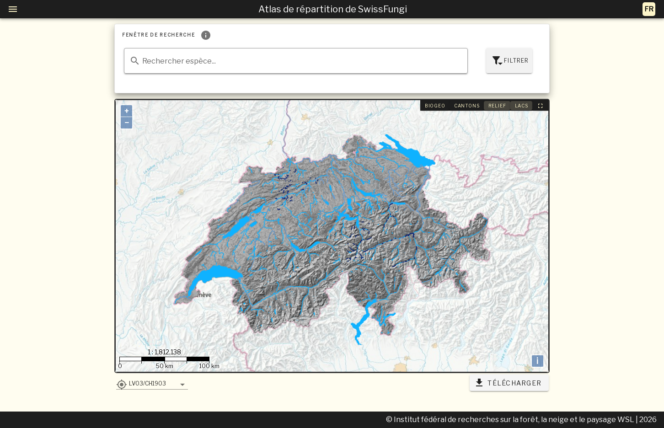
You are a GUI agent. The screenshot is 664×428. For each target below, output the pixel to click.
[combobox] (296, 61)
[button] (152, 383)
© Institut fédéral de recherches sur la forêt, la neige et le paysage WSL (511, 419)
